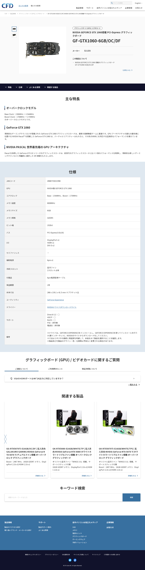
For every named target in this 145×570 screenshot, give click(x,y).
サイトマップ (96, 554)
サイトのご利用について (81, 554)
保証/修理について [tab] (89, 368)
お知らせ (139, 7)
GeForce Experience (55, 299)
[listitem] (134, 384)
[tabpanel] (72, 380)
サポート (90, 7)
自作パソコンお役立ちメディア (109, 7)
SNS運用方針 (66, 554)
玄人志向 (87, 50)
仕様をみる (128, 70)
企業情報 (128, 7)
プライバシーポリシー (51, 554)
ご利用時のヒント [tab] (55, 368)
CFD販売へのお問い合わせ (112, 554)
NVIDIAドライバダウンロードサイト (62, 307)
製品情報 (79, 7)
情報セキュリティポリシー (33, 554)
